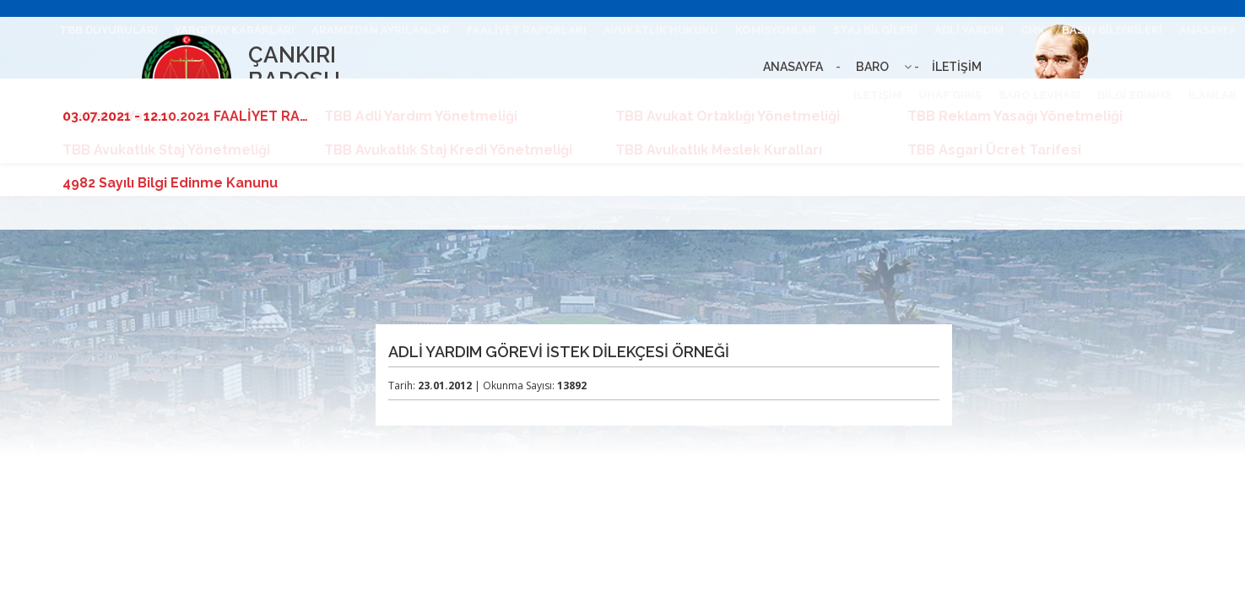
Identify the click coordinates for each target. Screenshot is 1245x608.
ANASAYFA (1208, 30)
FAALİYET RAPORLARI (527, 30)
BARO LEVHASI (1039, 95)
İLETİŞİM (877, 95)
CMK (1032, 30)
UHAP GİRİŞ (950, 95)
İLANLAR (1212, 95)
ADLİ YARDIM (969, 30)
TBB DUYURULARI (108, 30)
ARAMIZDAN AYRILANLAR (380, 30)
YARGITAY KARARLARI (235, 30)
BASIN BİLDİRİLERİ (1112, 30)
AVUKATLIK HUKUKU (661, 30)
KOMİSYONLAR (775, 30)
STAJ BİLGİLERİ (875, 30)
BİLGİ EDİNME (1134, 95)
